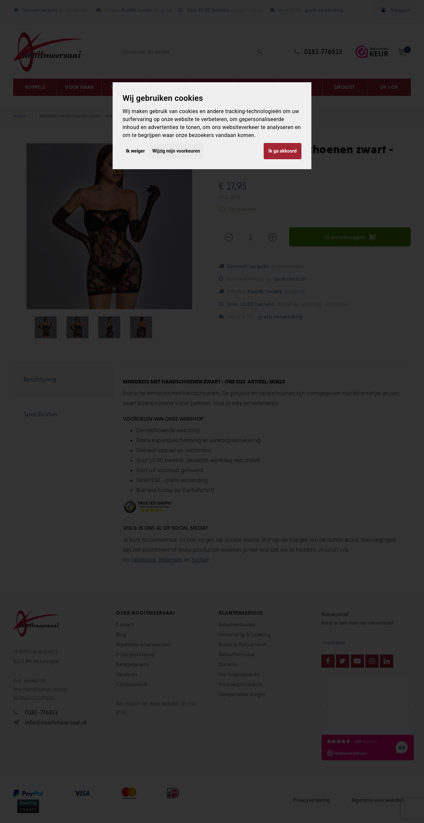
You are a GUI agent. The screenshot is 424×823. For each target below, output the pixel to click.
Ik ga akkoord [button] (282, 151)
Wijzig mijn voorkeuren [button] (176, 151)
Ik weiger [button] (135, 151)
